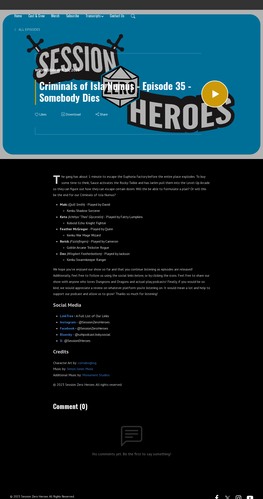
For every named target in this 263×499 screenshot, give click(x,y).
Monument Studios (96, 375)
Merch (55, 15)
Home (18, 15)
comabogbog (87, 363)
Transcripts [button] (93, 15)
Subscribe (72, 15)
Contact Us (117, 15)
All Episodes (26, 29)
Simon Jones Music (79, 369)
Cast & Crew (36, 15)
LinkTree (67, 316)
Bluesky (66, 334)
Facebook (67, 328)
